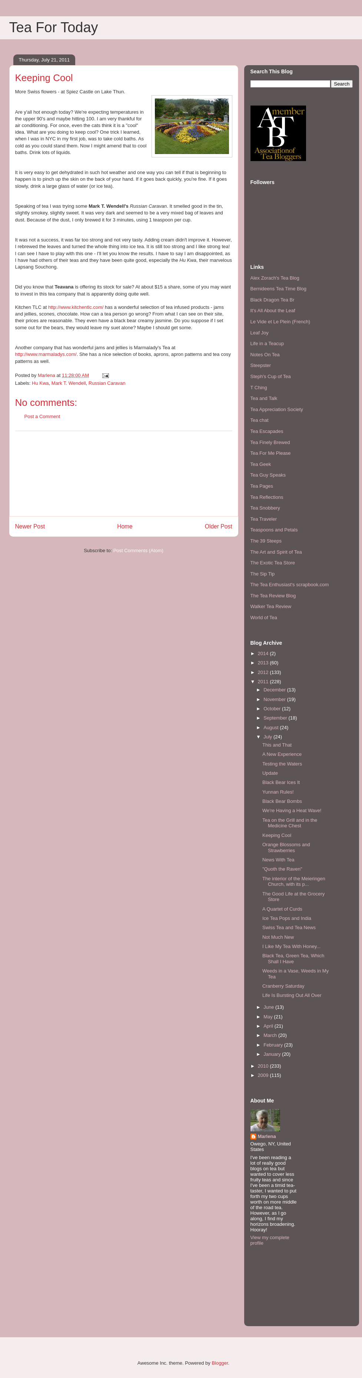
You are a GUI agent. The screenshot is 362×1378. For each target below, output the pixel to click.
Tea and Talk (264, 398)
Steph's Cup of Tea (270, 376)
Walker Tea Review (271, 606)
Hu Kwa (40, 383)
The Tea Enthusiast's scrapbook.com (289, 584)
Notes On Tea (265, 354)
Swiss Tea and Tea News (289, 927)
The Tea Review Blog (273, 595)
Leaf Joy (259, 333)
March (270, 1035)
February (273, 1045)
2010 (264, 1066)
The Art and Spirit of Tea (276, 552)
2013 (264, 662)
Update (270, 773)
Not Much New (278, 937)
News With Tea (278, 859)
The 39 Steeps (266, 541)
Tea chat (259, 420)
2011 (264, 681)
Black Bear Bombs (282, 801)
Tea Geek (260, 464)
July (268, 737)
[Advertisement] (124, 474)
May (268, 1017)
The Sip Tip (262, 574)
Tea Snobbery (265, 508)
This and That (277, 745)
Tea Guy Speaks (268, 475)
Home (125, 526)
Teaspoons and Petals (274, 530)
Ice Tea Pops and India (286, 918)
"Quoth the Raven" (282, 869)
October (272, 708)
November (275, 699)
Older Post (218, 526)
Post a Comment (42, 416)
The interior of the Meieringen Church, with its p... (293, 881)
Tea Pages (261, 486)
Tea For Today (53, 27)
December (275, 690)
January (272, 1054)
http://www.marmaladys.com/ (46, 354)
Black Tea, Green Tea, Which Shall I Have (293, 958)
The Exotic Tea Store (272, 562)
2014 (264, 653)
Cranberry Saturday (283, 986)
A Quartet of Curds (282, 909)
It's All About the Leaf (272, 310)
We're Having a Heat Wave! (291, 810)
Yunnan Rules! (278, 792)
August (271, 727)
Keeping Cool (276, 835)
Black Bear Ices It (281, 782)
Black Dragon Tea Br (272, 300)
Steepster (260, 365)
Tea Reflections (266, 497)
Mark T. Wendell (69, 383)
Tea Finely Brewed (270, 442)
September (275, 718)
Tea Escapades (266, 431)
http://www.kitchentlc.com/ (76, 307)
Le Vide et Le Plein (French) (280, 321)
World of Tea (264, 617)
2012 (264, 672)
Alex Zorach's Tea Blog (274, 278)
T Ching (258, 387)
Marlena (267, 1136)
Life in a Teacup (267, 343)
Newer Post (30, 526)
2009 (264, 1075)
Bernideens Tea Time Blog (278, 288)
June (269, 1007)
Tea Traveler (263, 519)
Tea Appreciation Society (276, 409)
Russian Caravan (107, 383)
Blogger (220, 1363)
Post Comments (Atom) (138, 550)
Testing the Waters (282, 764)
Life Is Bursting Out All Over (292, 995)
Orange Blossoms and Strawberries (286, 847)
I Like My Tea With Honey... (291, 946)
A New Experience (282, 754)
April (269, 1026)
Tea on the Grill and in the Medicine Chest (289, 823)
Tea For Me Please (270, 453)
